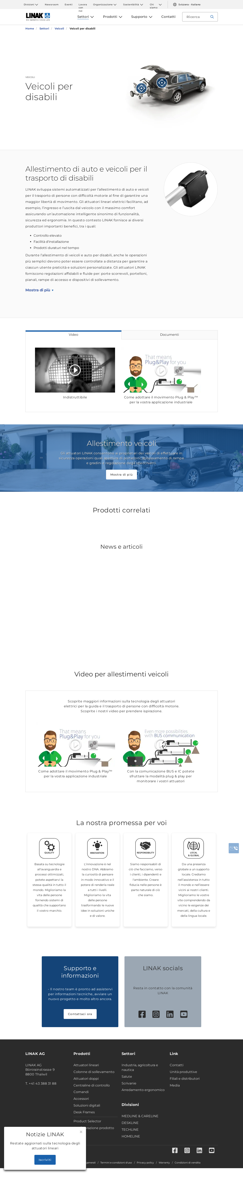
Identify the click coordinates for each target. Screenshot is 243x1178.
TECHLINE (130, 1130)
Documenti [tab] (169, 335)
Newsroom (52, 4)
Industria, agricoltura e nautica (140, 1067)
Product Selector (87, 1121)
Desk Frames (84, 1112)
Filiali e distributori (185, 1079)
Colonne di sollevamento (93, 1072)
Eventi (68, 4)
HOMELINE (131, 1136)
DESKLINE (130, 1123)
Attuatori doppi (86, 1079)
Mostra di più (37, 290)
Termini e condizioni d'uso (116, 1162)
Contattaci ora (80, 1014)
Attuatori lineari (86, 1065)
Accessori (81, 1099)
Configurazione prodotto (93, 1128)
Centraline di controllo (91, 1085)
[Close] (81, 1132)
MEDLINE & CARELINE (140, 1116)
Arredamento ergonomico (143, 1090)
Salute (127, 1077)
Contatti (176, 1065)
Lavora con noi (83, 4)
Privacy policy (145, 1162)
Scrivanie (129, 1083)
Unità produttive (183, 1072)
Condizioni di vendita (187, 1162)
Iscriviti (45, 1160)
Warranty (164, 1162)
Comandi (81, 1092)
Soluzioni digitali (86, 1105)
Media (175, 1085)
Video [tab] (73, 335)
